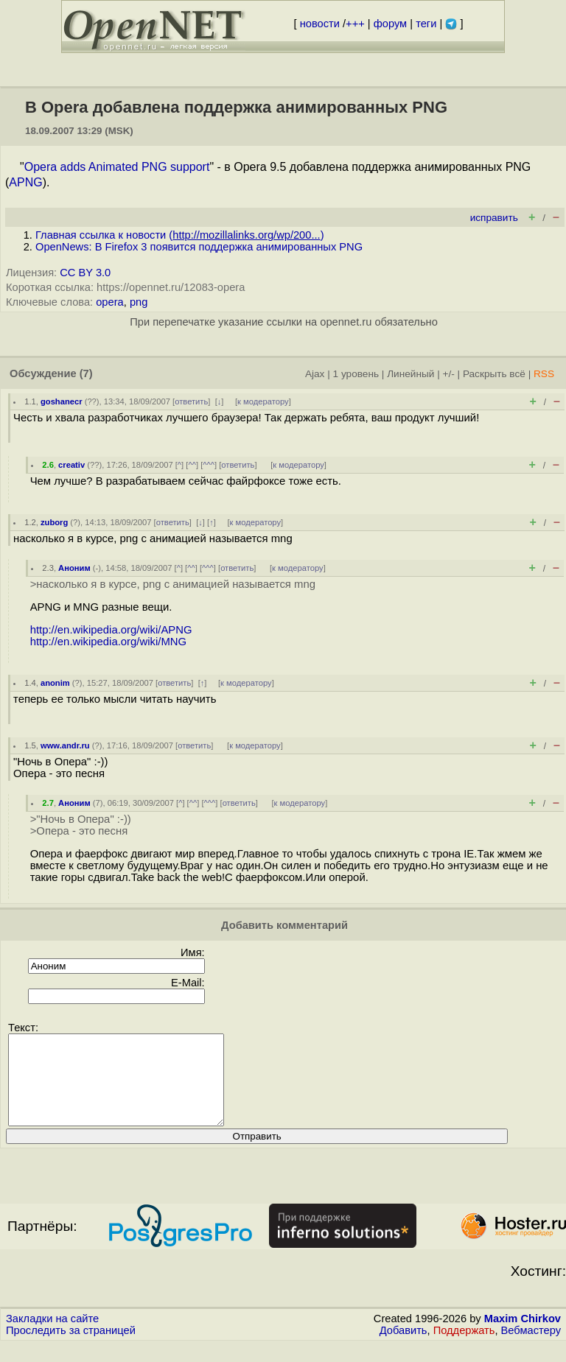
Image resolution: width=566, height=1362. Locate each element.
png (138, 302)
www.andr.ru (65, 745)
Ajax (315, 373)
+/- (448, 373)
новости (320, 23)
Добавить (403, 1348)
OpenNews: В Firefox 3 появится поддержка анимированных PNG (199, 247)
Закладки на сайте (52, 1336)
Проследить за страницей (71, 1348)
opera (110, 302)
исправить (494, 217)
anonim (55, 682)
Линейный (410, 373)
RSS (544, 373)
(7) (86, 373)
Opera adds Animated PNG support (117, 167)
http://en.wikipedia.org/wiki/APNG (111, 630)
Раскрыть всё (494, 373)
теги (426, 23)
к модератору (263, 401)
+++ (355, 23)
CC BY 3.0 (85, 272)
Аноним (74, 568)
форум (390, 23)
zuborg (54, 522)
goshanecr (62, 401)
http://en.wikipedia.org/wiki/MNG (108, 641)
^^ (192, 464)
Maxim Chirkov (522, 1336)
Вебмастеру (531, 1348)
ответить (191, 401)
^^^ (208, 464)
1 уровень (356, 373)
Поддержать (464, 1348)
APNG (25, 182)
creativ (71, 464)
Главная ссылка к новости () (179, 235)
